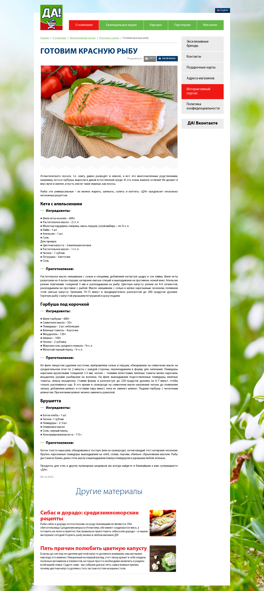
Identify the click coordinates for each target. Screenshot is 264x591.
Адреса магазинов (200, 78)
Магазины (210, 25)
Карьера (156, 25)
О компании (84, 25)
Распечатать (169, 58)
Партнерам (182, 25)
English (222, 10)
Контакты (194, 57)
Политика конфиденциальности (203, 106)
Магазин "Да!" (51, 17)
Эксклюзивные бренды (198, 44)
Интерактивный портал (198, 91)
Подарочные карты (201, 67)
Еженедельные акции (121, 25)
